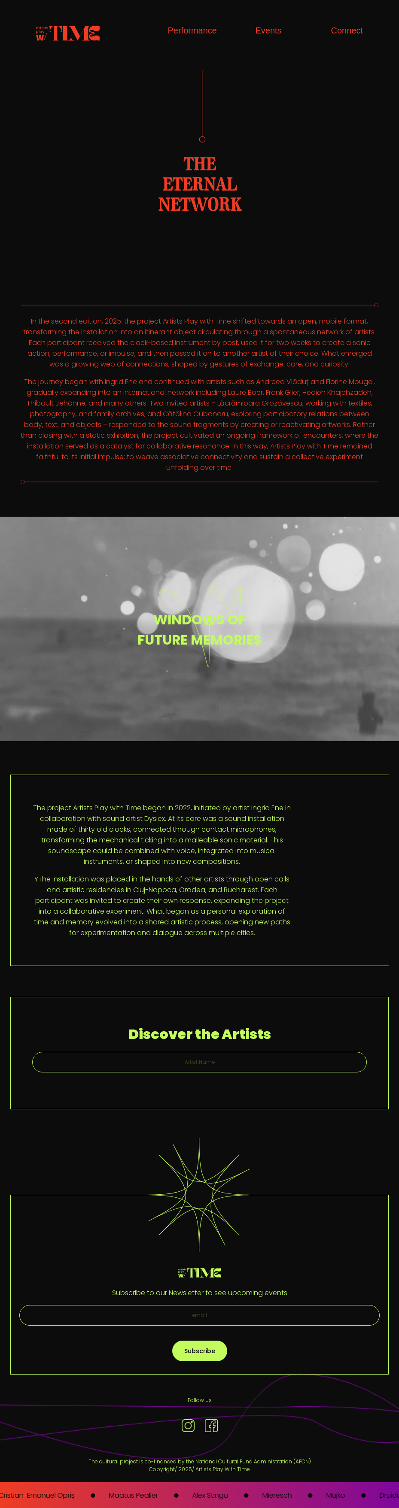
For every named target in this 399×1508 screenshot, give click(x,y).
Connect (347, 30)
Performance (192, 30)
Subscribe (199, 1351)
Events (268, 30)
